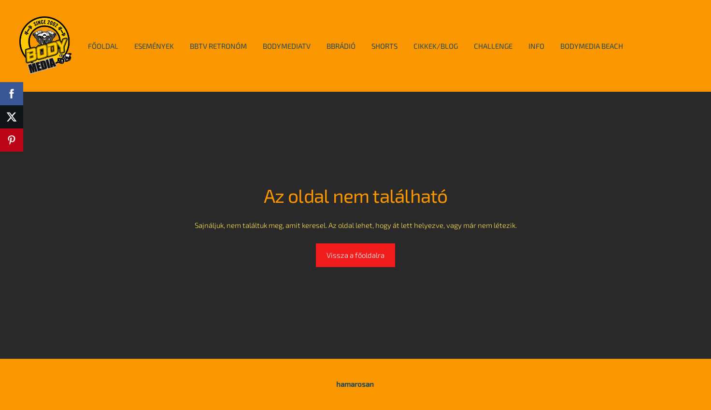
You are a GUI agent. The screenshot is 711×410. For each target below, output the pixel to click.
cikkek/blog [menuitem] (435, 46)
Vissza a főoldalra (355, 255)
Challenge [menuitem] (493, 46)
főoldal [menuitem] (103, 46)
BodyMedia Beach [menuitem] (591, 46)
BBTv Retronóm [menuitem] (218, 46)
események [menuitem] (154, 46)
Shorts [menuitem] (384, 46)
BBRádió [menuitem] (341, 46)
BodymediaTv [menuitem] (287, 46)
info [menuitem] (536, 46)
